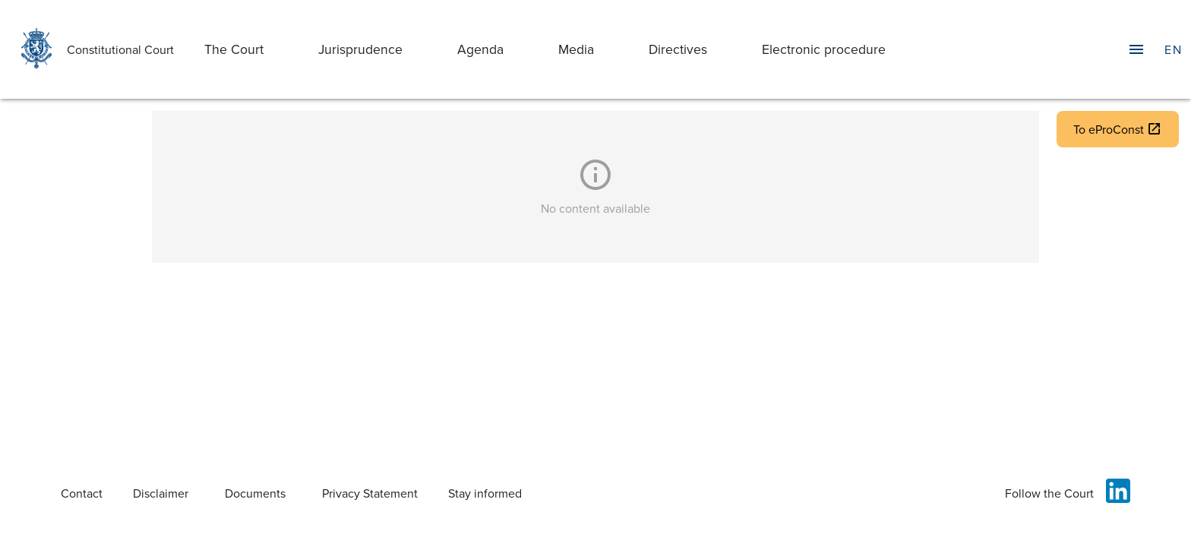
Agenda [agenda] (480, 49)
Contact (82, 493)
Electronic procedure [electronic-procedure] (824, 49)
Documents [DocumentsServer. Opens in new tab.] (255, 493)
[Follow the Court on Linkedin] (1115, 493)
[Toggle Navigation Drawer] (1136, 49)
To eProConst (1117, 129)
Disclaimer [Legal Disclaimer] (160, 493)
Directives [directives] (678, 49)
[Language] (1173, 49)
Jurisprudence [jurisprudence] (360, 49)
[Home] (33, 49)
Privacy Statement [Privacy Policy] (370, 493)
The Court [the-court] (234, 49)
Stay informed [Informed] (485, 493)
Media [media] (576, 49)
